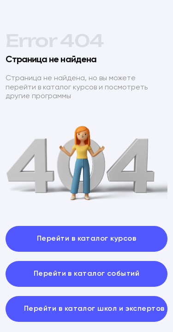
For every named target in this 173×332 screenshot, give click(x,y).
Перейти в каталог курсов (86, 239)
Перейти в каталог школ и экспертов (94, 309)
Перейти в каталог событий (87, 274)
